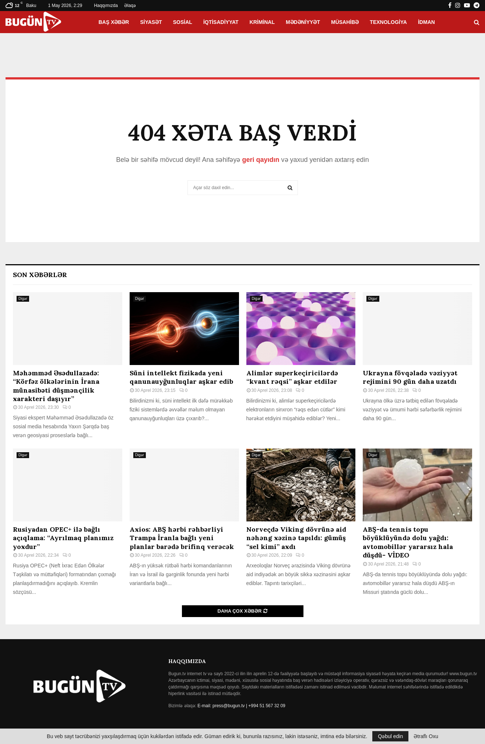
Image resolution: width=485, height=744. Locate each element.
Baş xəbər (113, 22)
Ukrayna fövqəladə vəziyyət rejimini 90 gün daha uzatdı (410, 377)
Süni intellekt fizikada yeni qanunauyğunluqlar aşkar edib (181, 377)
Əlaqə (130, 5)
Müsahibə (345, 22)
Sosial (182, 22)
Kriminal (262, 22)
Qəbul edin (390, 736)
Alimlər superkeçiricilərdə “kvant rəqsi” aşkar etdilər (292, 377)
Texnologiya (388, 22)
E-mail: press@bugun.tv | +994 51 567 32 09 (241, 705)
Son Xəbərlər (40, 274)
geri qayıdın (260, 159)
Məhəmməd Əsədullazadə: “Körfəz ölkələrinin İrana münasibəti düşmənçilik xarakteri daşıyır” (56, 386)
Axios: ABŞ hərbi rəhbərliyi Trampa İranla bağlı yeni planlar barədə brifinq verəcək (182, 538)
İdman (426, 22)
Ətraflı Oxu (426, 736)
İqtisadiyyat (221, 22)
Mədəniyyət (303, 22)
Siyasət (151, 22)
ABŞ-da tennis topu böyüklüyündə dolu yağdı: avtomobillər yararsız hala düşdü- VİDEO (408, 542)
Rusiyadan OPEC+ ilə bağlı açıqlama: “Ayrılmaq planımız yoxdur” (63, 538)
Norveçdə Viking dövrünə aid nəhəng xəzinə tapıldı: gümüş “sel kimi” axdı (296, 538)
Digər (22, 299)
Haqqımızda (106, 5)
